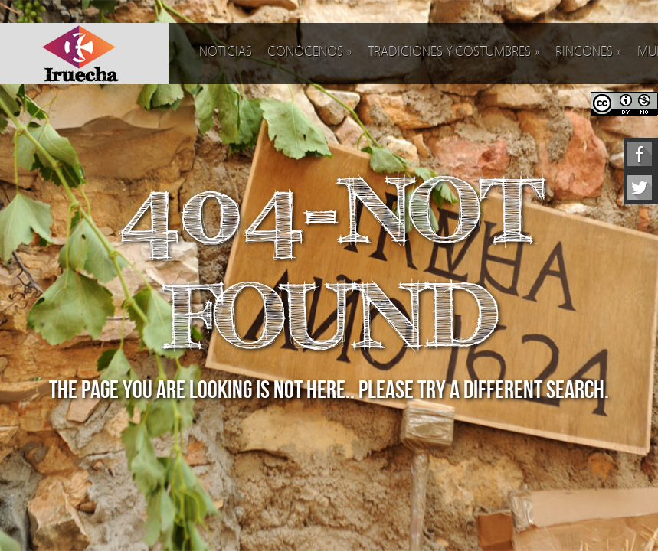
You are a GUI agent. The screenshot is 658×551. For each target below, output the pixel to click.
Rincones (588, 52)
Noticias (225, 52)
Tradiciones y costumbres (454, 52)
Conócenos (309, 52)
